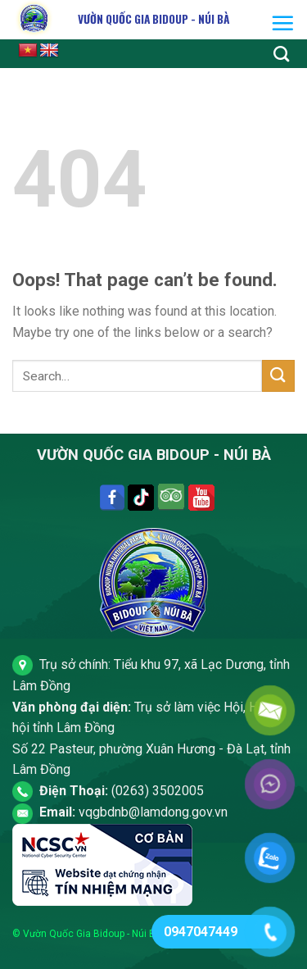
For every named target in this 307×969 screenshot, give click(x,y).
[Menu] (282, 23)
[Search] (281, 53)
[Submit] (278, 376)
